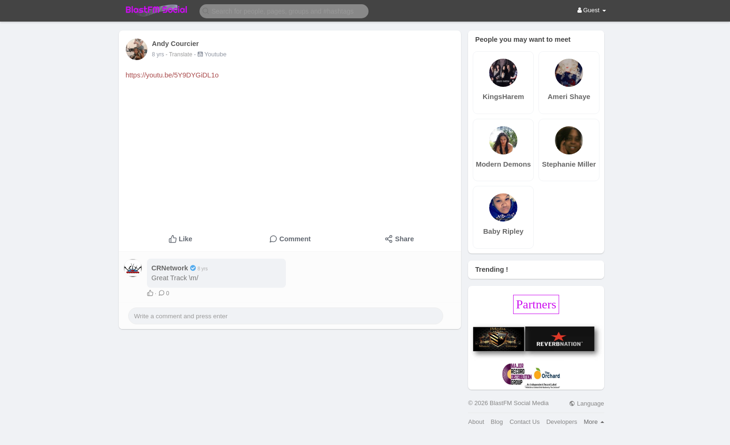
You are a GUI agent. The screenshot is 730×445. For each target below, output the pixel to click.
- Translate (180, 54)
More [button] (594, 421)
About (476, 422)
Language (586, 403)
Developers (561, 422)
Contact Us (524, 422)
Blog (497, 422)
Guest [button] (591, 10)
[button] (284, 10)
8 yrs (158, 54)
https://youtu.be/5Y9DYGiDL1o (172, 75)
